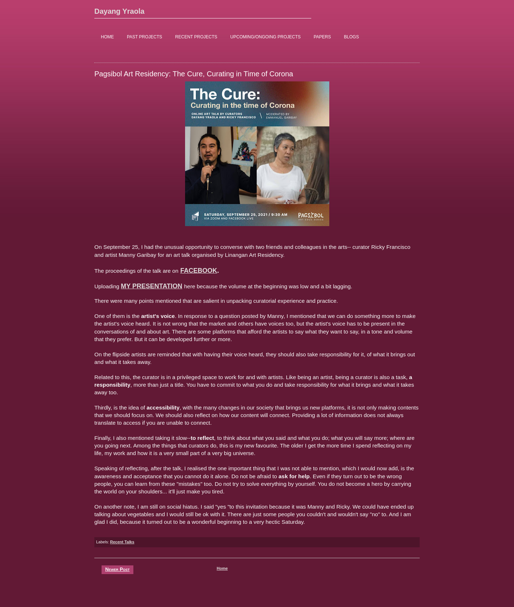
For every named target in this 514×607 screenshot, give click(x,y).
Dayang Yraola (119, 11)
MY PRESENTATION (151, 286)
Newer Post (117, 569)
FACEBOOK (198, 270)
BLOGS (351, 36)
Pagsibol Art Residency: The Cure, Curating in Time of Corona (193, 74)
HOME (107, 36)
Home (222, 568)
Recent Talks (122, 542)
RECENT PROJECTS (196, 36)
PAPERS (322, 36)
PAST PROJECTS (144, 36)
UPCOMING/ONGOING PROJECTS (265, 36)
